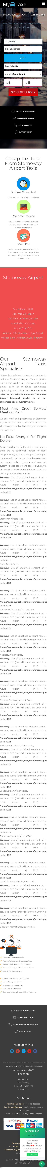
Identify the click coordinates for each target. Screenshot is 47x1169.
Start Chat (32, 1154)
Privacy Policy (28, 1114)
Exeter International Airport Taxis (16, 836)
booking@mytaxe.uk (25, 118)
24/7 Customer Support (25, 111)
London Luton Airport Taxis (13, 791)
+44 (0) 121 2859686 (25, 125)
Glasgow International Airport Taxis (17, 927)
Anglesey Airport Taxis (11, 655)
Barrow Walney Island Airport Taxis (17, 609)
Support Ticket (25, 132)
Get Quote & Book (23, 92)
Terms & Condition (13, 1114)
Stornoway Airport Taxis (12, 519)
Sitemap (38, 1114)
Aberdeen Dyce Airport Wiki (31, 338)
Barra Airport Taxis (9, 564)
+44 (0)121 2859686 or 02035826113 (25, 1024)
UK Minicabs (23, 1089)
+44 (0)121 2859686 (32, 1104)
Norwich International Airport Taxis (17, 881)
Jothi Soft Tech (23, 1162)
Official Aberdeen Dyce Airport (28, 333)
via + (23, 57)
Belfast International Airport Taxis (16, 745)
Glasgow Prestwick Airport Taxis (16, 700)
